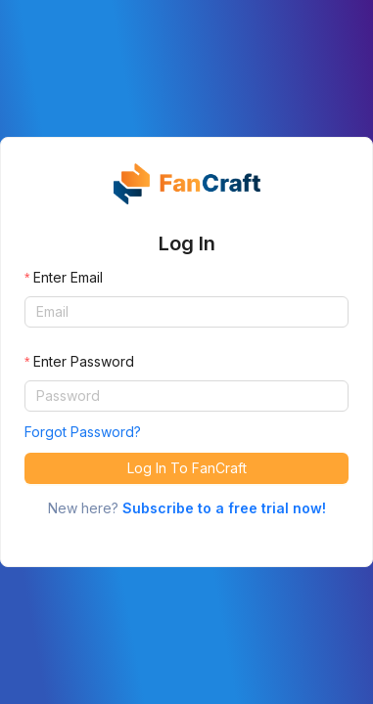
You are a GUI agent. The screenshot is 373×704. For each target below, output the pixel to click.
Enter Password (83, 361)
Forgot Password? (82, 431)
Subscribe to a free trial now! (224, 508)
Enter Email (68, 277)
